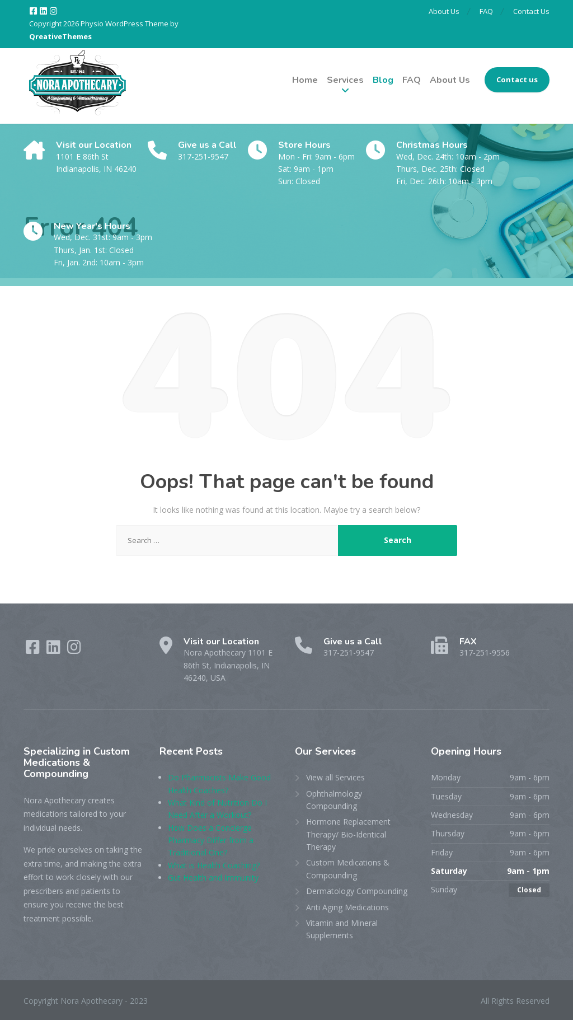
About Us (440, 11)
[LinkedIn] (44, 11)
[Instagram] (53, 11)
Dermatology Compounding (356, 891)
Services (345, 80)
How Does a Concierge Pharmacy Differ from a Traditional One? (210, 840)
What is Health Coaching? (214, 865)
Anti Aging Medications (347, 907)
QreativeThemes (60, 36)
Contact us (517, 79)
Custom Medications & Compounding (347, 868)
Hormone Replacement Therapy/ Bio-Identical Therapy (348, 834)
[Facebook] (34, 11)
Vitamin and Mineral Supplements (342, 929)
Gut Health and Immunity (213, 877)
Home (305, 80)
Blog (383, 80)
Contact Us (531, 11)
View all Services (335, 777)
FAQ (484, 11)
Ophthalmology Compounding (334, 799)
